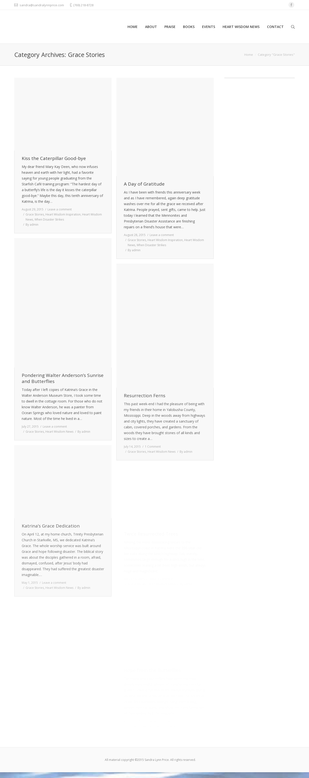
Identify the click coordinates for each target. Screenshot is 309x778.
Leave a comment (60, 209)
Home (248, 54)
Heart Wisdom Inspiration (63, 214)
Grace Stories (35, 214)
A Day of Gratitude (144, 184)
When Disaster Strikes (49, 219)
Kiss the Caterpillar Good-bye (54, 158)
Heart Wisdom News (59, 432)
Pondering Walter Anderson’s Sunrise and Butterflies (63, 378)
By (32, 224)
